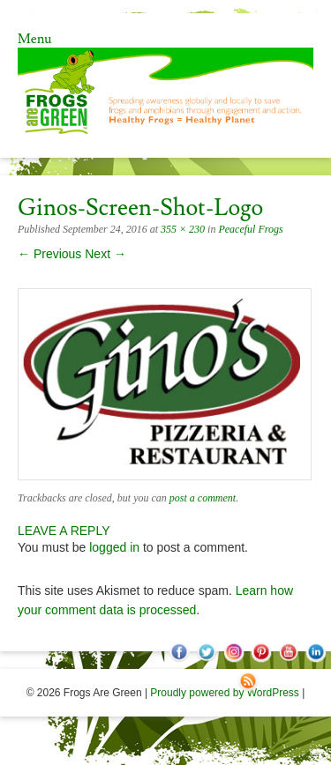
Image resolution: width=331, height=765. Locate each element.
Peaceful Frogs (250, 229)
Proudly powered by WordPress (224, 693)
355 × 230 (183, 229)
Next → (105, 254)
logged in (114, 547)
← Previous (49, 254)
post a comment (202, 498)
